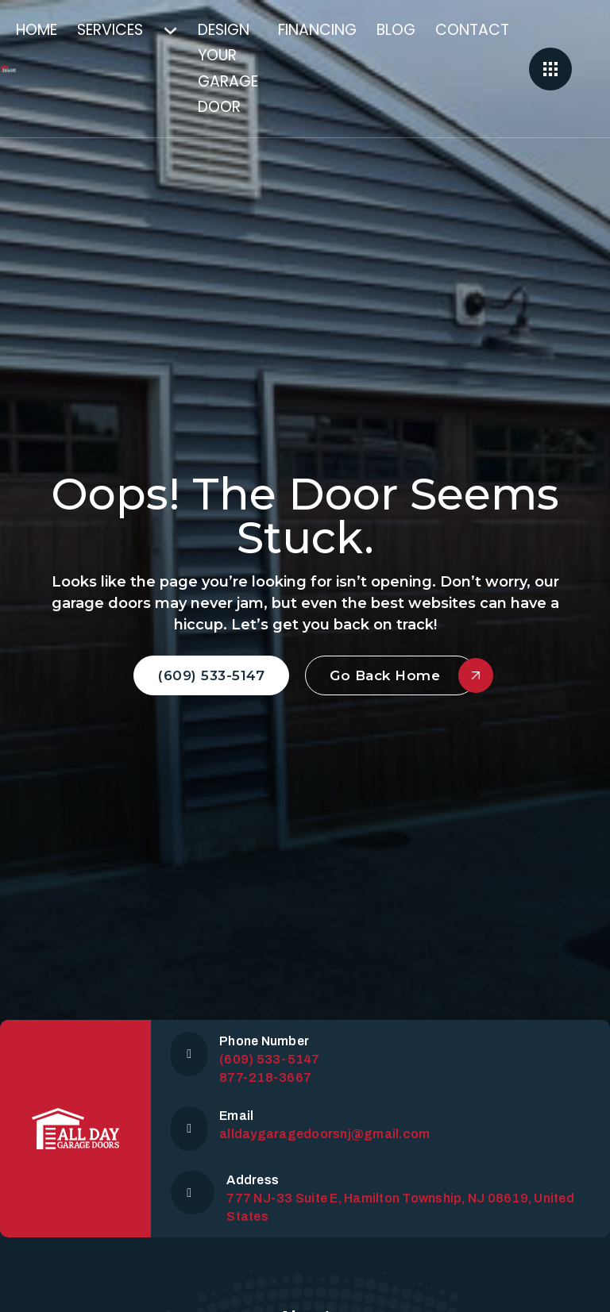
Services (110, 29)
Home (36, 29)
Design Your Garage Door (228, 68)
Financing (317, 29)
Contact (472, 29)
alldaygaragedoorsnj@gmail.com (324, 1134)
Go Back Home (403, 675)
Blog (395, 29)
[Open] (550, 69)
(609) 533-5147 (211, 675)
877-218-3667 (265, 1077)
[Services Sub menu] (180, 30)
